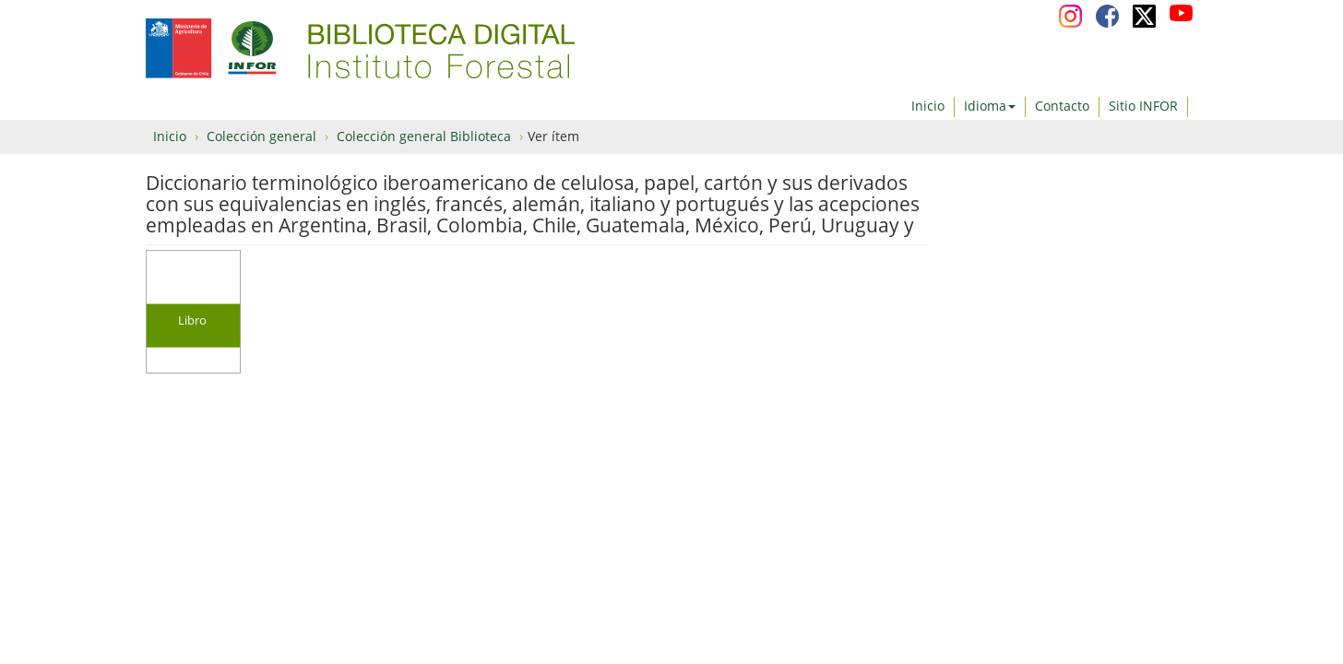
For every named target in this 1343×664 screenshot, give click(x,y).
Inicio (928, 105)
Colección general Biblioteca (424, 136)
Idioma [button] (990, 105)
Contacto (1062, 105)
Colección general (261, 136)
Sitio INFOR (1143, 105)
